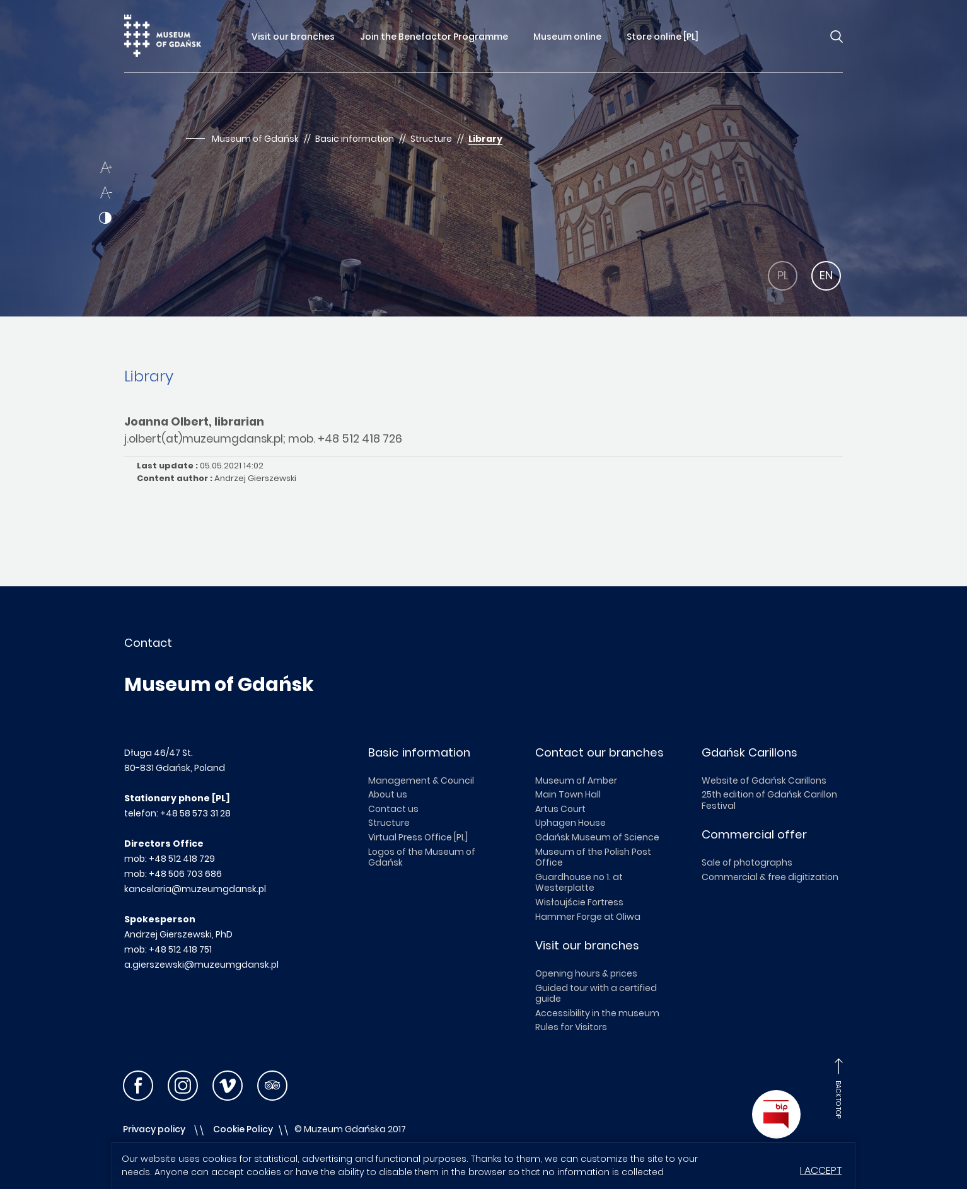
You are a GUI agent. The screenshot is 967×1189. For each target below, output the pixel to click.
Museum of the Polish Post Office (593, 857)
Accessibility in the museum (597, 1013)
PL (783, 275)
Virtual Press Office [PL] (418, 837)
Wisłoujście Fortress (579, 902)
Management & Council (421, 780)
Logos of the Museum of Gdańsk (421, 857)
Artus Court (560, 809)
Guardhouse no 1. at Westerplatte (579, 883)
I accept (821, 1170)
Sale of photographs (747, 862)
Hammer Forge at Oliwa (587, 916)
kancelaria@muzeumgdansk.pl (195, 889)
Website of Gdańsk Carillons (764, 780)
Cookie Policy (243, 1129)
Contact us (393, 809)
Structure (389, 822)
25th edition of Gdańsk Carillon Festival (769, 800)
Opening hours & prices (586, 973)
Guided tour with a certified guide (596, 994)
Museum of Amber (576, 780)
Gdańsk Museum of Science (597, 837)
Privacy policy (154, 1129)
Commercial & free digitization (770, 877)
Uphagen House (570, 822)
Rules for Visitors (571, 1027)
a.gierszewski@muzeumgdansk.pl (201, 964)
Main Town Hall (568, 794)
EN (826, 275)
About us (387, 794)
